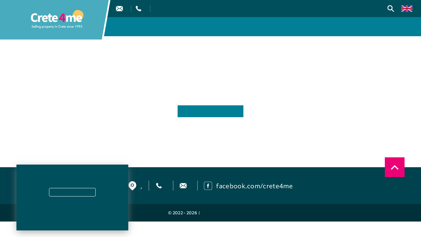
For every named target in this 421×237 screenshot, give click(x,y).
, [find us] (141, 186)
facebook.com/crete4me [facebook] (254, 186)
